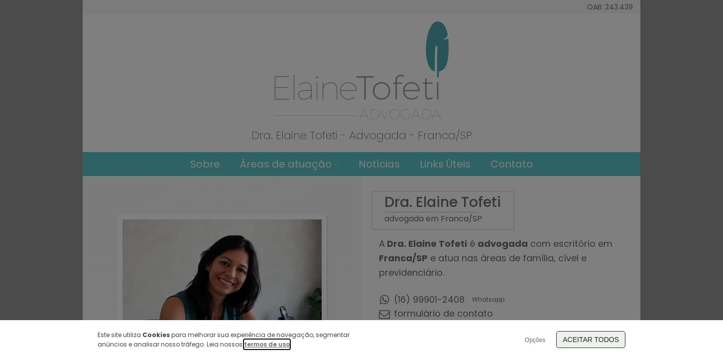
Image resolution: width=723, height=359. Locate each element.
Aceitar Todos (591, 340)
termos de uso (267, 344)
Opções (535, 340)
